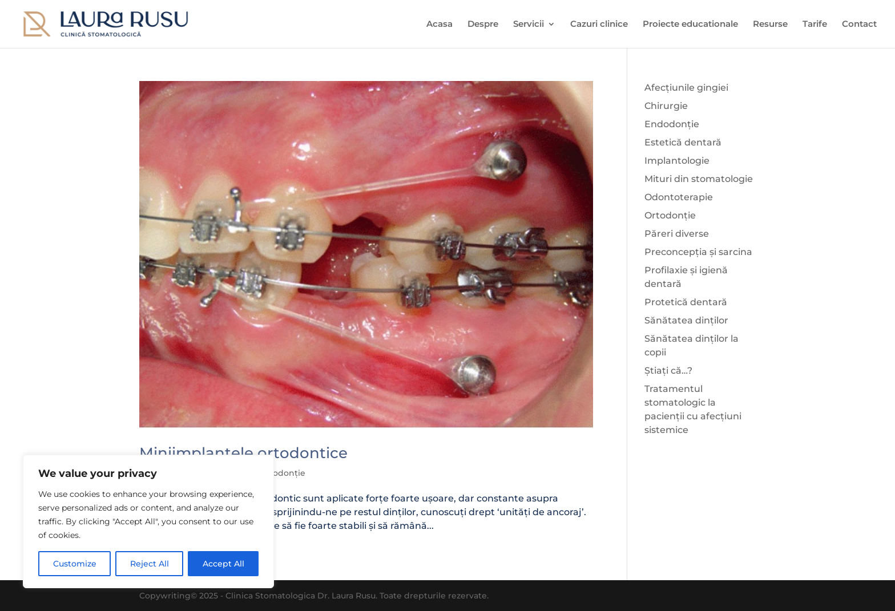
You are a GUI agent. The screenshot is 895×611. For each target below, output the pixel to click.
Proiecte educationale (690, 24)
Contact (859, 24)
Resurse (770, 24)
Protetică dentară (685, 302)
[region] (148, 521)
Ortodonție (282, 473)
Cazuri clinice (599, 24)
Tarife (815, 24)
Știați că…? (668, 370)
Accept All (223, 564)
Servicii (528, 24)
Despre (482, 24)
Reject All (149, 564)
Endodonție (671, 124)
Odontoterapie (678, 197)
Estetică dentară (682, 142)
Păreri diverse (676, 233)
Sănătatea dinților (686, 320)
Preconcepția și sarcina (698, 251)
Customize (74, 564)
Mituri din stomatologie (698, 178)
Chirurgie (666, 105)
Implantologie (676, 160)
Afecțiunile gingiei (686, 87)
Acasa (439, 24)
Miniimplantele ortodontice (243, 453)
